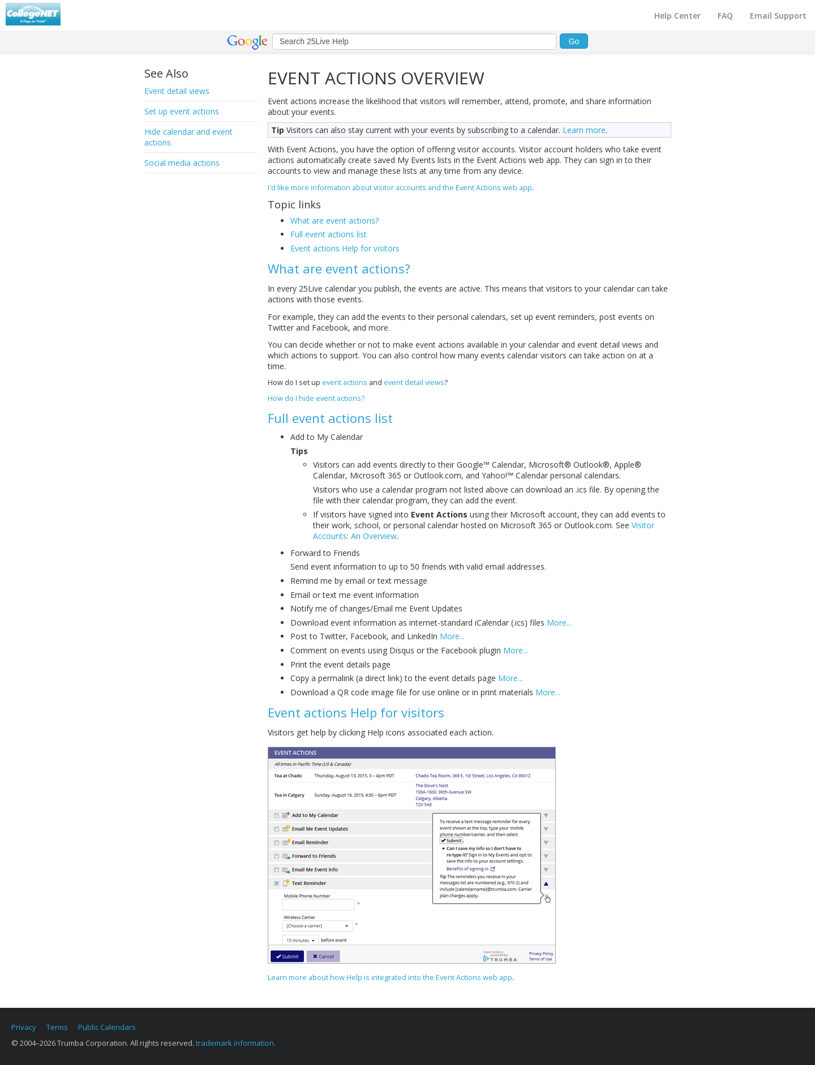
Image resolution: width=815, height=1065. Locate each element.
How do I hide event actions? (316, 398)
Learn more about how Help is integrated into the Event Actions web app (390, 977)
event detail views (414, 382)
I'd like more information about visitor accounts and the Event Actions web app (400, 187)
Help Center (677, 15)
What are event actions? (334, 220)
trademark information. (236, 1043)
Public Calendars (107, 1027)
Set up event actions (181, 111)
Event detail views (176, 90)
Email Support (778, 15)
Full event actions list (328, 234)
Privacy (23, 1027)
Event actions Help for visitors (345, 248)
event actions (344, 382)
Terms (57, 1027)
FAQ (725, 15)
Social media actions (182, 162)
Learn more (584, 130)
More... (559, 622)
